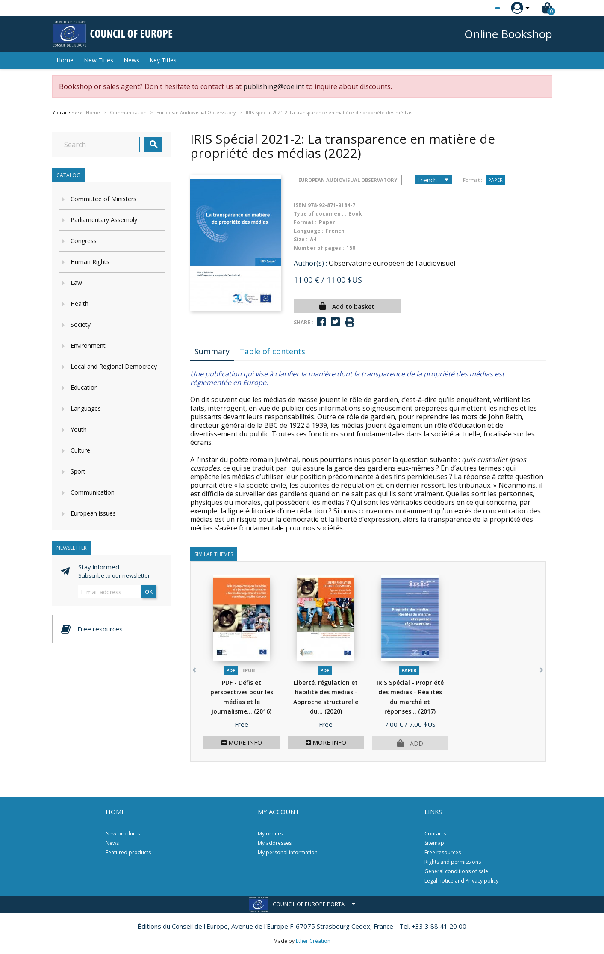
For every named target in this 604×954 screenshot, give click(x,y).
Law (76, 282)
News (131, 60)
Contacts (435, 833)
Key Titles (163, 60)
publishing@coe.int (273, 86)
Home (65, 60)
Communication (93, 492)
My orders (270, 833)
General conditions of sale (456, 871)
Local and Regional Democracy (114, 366)
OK (149, 592)
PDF (230, 670)
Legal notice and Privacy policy (461, 880)
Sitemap (434, 843)
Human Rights (90, 262)
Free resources (442, 852)
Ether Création (313, 941)
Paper (495, 180)
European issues (93, 513)
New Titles (98, 60)
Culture (80, 450)
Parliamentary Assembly (104, 220)
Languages (86, 408)
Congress (84, 241)
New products (123, 833)
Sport (78, 471)
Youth (79, 429)
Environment (88, 345)
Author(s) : (310, 263)
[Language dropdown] (481, 8)
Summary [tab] (212, 351)
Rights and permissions (452, 861)
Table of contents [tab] (272, 351)
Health (79, 303)
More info (241, 742)
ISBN (300, 205)
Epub (248, 670)
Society (81, 324)
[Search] (100, 144)
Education (84, 387)
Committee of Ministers (103, 199)
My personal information (288, 852)
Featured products (128, 852)
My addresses (275, 843)
